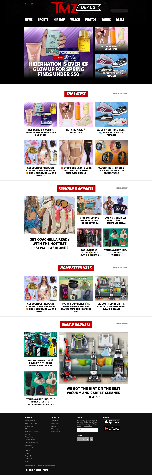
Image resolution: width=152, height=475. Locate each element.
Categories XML (30, 448)
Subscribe (96, 430)
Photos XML (28, 458)
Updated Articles (30, 439)
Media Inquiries (55, 431)
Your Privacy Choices (31, 431)
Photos (90, 20)
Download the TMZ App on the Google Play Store (112, 428)
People (27, 453)
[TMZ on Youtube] (32, 3)
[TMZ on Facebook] (25, 4)
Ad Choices (28, 429)
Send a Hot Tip (55, 423)
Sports (43, 20)
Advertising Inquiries (57, 429)
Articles (27, 434)
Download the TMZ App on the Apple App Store (112, 421)
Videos (27, 461)
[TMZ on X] (28, 4)
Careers (53, 426)
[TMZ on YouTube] (87, 439)
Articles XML (29, 437)
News (29, 20)
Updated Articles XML (31, 442)
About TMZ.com (30, 420)
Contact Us (54, 420)
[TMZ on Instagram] (35, 4)
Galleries (27, 450)
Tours (106, 20)
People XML (28, 456)
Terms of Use (29, 426)
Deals (120, 20)
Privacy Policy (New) (31, 423)
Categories (28, 445)
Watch (75, 20)
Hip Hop (59, 20)
